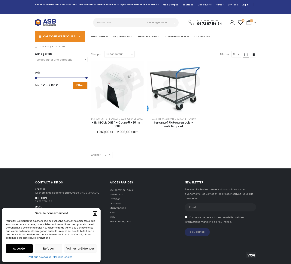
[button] (95, 213)
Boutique (188, 4)
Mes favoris (205, 4)
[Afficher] (236, 54)
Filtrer (79, 85)
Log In (245, 4)
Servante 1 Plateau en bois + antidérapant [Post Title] (173, 124)
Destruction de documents (134, 119)
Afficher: (225, 54)
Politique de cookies (40, 257)
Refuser (48, 248)
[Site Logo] (45, 22)
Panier (219, 4)
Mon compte (170, 4)
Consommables (175, 36)
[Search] (173, 22)
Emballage (98, 36)
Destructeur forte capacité (105, 119)
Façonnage (121, 36)
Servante (171, 119)
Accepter (19, 248)
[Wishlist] (240, 22)
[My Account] (232, 22)
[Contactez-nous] (205, 22)
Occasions (202, 36)
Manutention (147, 36)
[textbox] (61, 59)
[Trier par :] (120, 54)
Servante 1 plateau (186, 119)
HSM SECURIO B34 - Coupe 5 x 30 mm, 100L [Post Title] (117, 124)
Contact (233, 4)
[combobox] (61, 59)
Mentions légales (62, 257)
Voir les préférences (80, 248)
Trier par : (97, 54)
